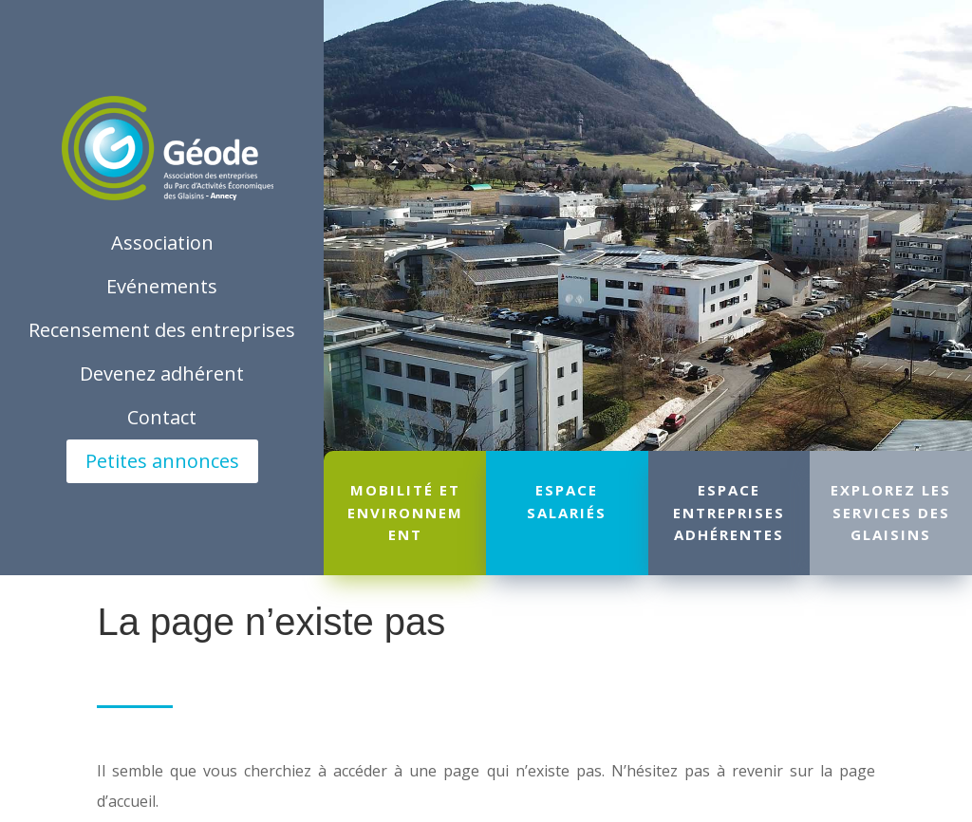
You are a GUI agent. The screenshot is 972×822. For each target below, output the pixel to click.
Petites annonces (162, 461)
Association (162, 242)
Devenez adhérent (162, 373)
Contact (161, 417)
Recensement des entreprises (161, 330)
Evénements (161, 286)
